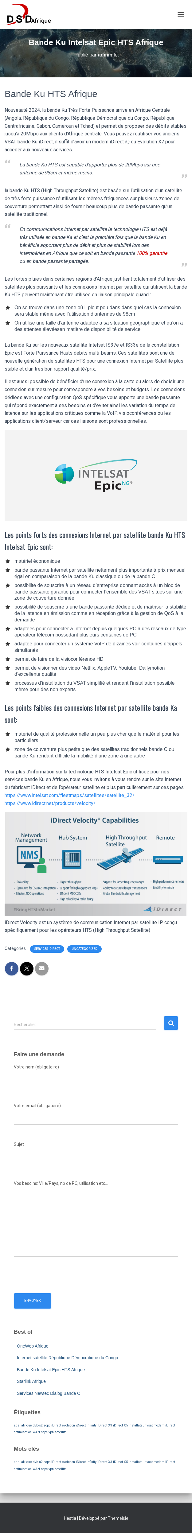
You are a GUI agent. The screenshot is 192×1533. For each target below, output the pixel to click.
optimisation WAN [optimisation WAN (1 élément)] (27, 1432)
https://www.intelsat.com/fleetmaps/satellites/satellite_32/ (70, 795)
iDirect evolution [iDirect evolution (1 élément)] (63, 1425)
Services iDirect (47, 949)
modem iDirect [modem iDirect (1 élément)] (164, 1425)
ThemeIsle (118, 1518)
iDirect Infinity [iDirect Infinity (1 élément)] (86, 1425)
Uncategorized (84, 949)
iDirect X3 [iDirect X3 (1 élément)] (104, 1425)
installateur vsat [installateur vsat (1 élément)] (141, 1425)
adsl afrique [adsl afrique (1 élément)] (23, 1425)
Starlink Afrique (31, 1381)
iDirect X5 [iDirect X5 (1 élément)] (120, 1425)
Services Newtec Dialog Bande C (48, 1393)
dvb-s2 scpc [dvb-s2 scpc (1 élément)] (41, 1425)
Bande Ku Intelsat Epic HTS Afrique (51, 1369)
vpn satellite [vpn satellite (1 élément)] (58, 1432)
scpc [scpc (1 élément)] (44, 1432)
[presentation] (60, 1274)
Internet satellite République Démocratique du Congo (67, 1357)
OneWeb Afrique (32, 1346)
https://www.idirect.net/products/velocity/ (50, 803)
